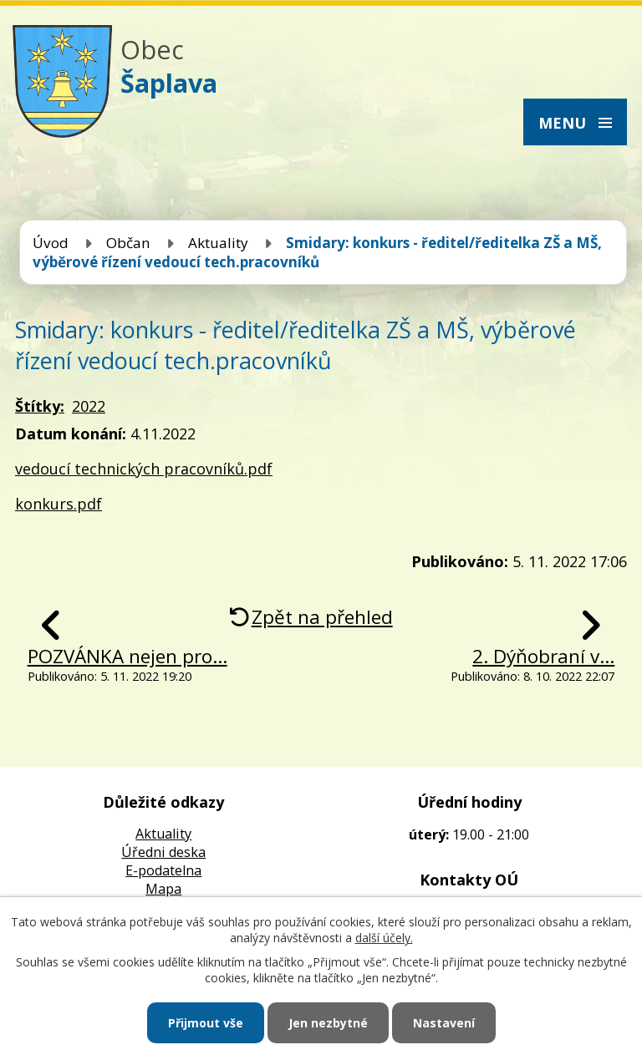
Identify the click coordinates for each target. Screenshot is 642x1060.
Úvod (51, 242)
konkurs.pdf (58, 504)
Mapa (163, 889)
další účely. (384, 938)
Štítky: (39, 406)
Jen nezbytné (328, 1023)
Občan (128, 242)
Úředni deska (163, 852)
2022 (88, 406)
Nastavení (444, 1023)
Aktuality (218, 242)
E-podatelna (163, 870)
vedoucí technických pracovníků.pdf (144, 469)
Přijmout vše (205, 1023)
